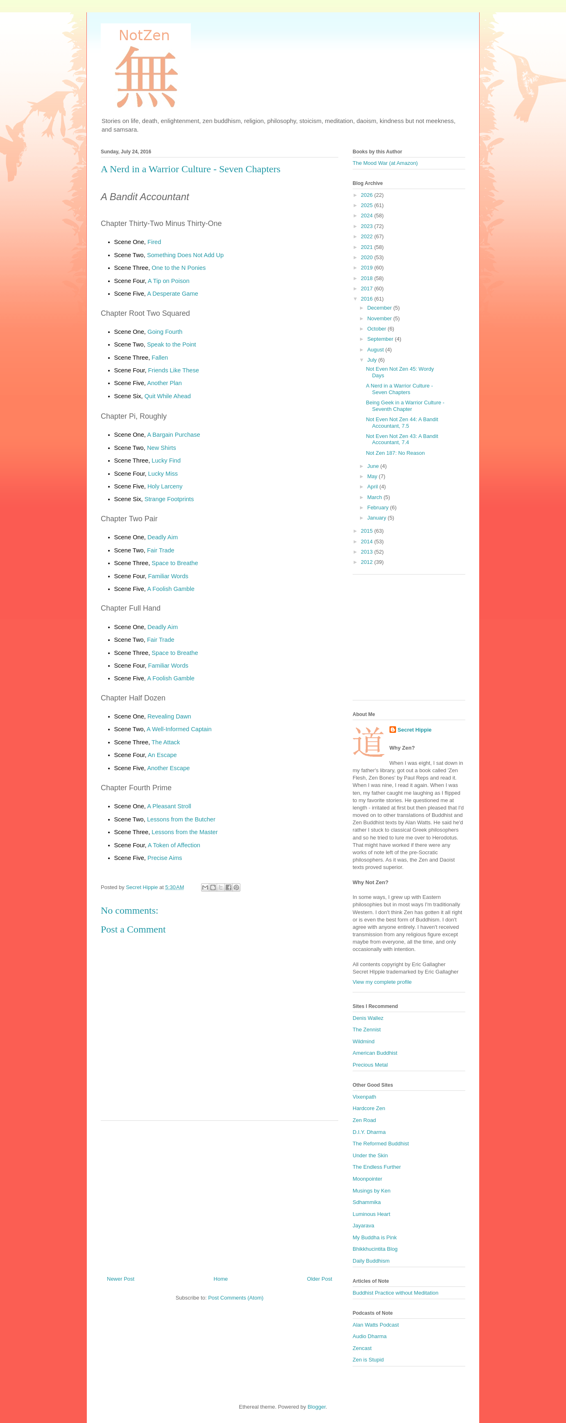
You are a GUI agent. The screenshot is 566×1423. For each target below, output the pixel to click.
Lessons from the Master (184, 832)
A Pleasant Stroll (169, 806)
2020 (367, 257)
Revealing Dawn (169, 716)
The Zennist (367, 1029)
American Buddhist (375, 1053)
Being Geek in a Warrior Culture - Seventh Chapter (405, 405)
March (375, 497)
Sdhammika (367, 1202)
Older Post (319, 1279)
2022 (367, 236)
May (373, 476)
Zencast (362, 1348)
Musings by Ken (372, 1191)
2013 (367, 552)
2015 (367, 531)
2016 (367, 299)
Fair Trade (160, 550)
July (372, 360)
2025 (367, 205)
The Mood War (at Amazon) (385, 163)
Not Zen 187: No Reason (395, 453)
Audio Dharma (370, 1336)
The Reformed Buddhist (381, 1143)
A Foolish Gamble (171, 589)
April (373, 486)
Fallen (160, 357)
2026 (367, 195)
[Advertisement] (219, 1195)
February (378, 507)
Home (221, 1279)
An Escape (162, 755)
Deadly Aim (162, 537)
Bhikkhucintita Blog (375, 1249)
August (376, 350)
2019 (367, 268)
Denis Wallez (368, 1018)
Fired (154, 242)
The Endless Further (377, 1167)
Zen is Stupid (368, 1360)
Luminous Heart (371, 1214)
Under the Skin (370, 1155)
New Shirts (161, 448)
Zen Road (364, 1120)
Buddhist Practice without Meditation (396, 1293)
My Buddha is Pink (375, 1237)
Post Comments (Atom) (235, 1298)
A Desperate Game (172, 293)
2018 (367, 278)
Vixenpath (364, 1097)
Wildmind (363, 1041)
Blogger (317, 1407)
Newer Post (120, 1279)
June (373, 466)
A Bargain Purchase (173, 434)
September (381, 339)
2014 (367, 541)
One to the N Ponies (179, 268)
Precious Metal (370, 1065)
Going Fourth (165, 331)
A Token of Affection (174, 845)
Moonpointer (367, 1179)
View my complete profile (382, 982)
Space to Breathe (175, 563)
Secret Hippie (415, 730)
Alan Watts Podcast (376, 1325)
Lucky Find (166, 460)
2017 (367, 288)
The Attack (166, 742)
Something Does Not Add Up (185, 255)
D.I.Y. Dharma (369, 1132)
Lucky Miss (163, 473)
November (380, 318)
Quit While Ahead (168, 396)
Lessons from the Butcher (181, 819)
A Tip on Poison (169, 281)
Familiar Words (168, 576)
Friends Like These (173, 370)
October (377, 329)
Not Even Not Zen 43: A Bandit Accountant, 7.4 (402, 439)
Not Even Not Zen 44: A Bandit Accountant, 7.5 (402, 422)
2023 (367, 226)
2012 (367, 562)
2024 (367, 215)
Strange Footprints (169, 499)
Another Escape (168, 768)
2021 (367, 247)
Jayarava (363, 1225)
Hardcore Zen (369, 1108)
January (377, 518)
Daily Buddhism (371, 1261)
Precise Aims (164, 858)
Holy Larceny (165, 486)
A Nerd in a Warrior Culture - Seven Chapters (399, 389)
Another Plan (164, 383)
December (380, 308)
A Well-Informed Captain (179, 729)
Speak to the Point (171, 344)
